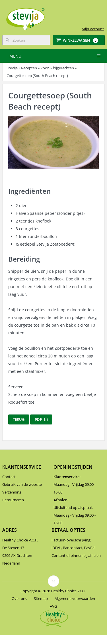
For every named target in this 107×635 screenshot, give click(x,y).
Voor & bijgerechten (57, 67)
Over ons (19, 598)
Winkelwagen (77, 40)
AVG (53, 606)
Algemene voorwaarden (75, 598)
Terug (18, 419)
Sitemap (41, 598)
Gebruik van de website (22, 484)
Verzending (11, 492)
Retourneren (13, 499)
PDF (41, 419)
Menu (15, 56)
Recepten (29, 67)
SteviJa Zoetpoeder (55, 244)
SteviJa (12, 67)
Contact (9, 476)
